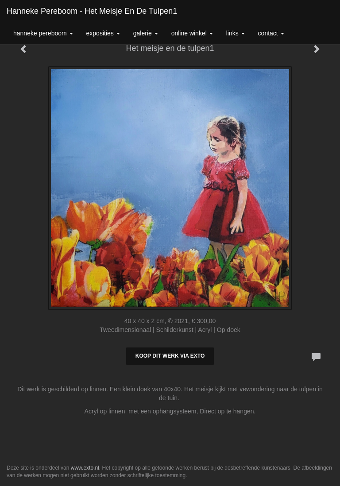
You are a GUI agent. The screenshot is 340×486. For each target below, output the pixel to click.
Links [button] (235, 33)
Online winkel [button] (192, 33)
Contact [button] (271, 33)
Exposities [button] (103, 33)
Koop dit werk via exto (170, 356)
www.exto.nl (85, 468)
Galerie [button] (145, 33)
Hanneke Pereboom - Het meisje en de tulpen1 (92, 11)
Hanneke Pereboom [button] (43, 33)
